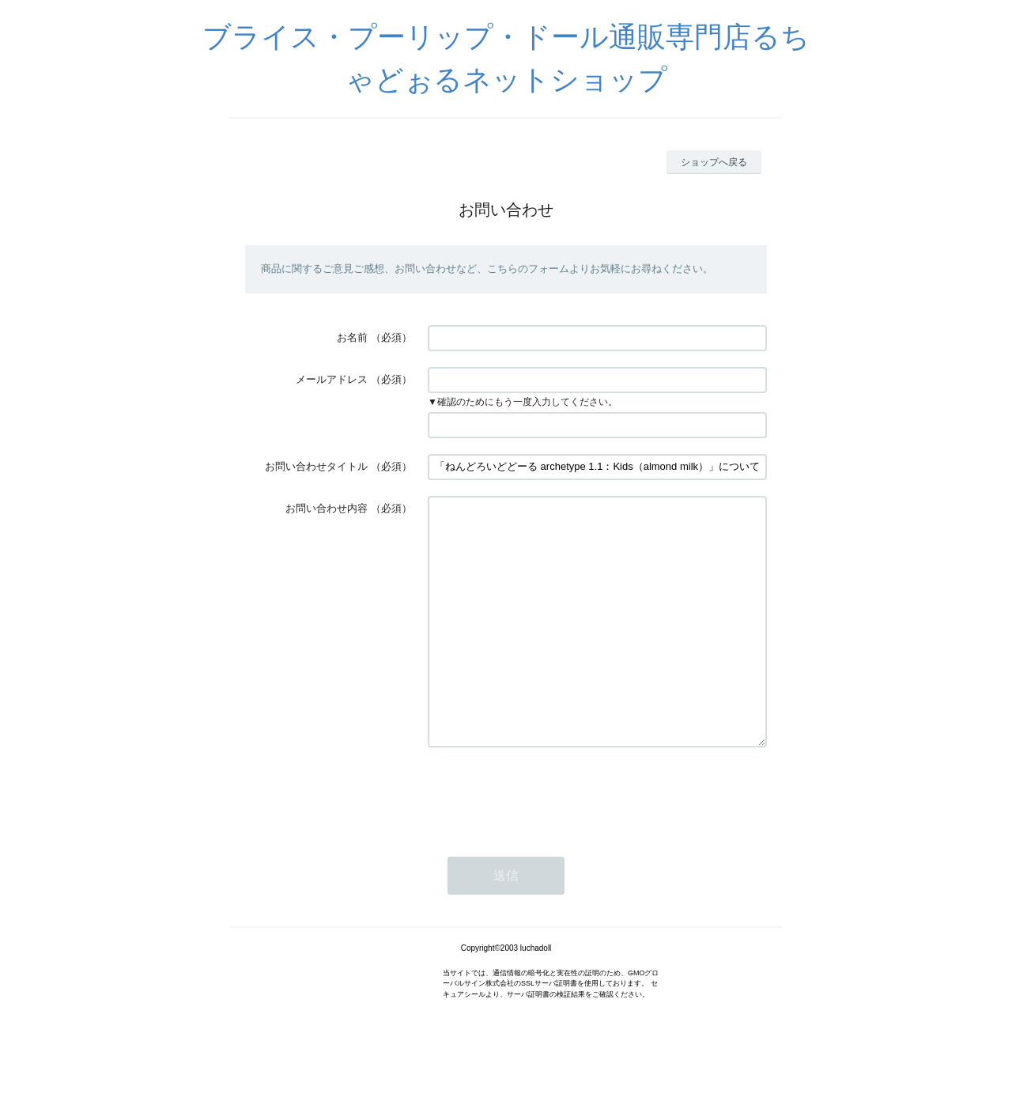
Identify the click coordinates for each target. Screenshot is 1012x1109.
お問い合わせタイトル (316, 466)
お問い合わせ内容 (326, 508)
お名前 (352, 337)
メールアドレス (332, 379)
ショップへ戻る (714, 162)
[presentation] (548, 841)
